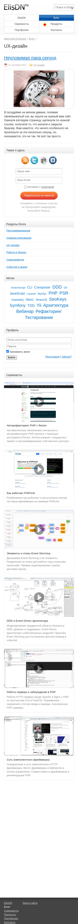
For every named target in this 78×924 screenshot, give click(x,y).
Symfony (18, 305)
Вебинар (25, 311)
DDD (57, 287)
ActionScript (18, 287)
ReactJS (41, 299)
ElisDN (22, 17)
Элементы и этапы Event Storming (28, 553)
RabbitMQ (18, 299)
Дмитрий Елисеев (15, 38)
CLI (29, 287)
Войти (11, 357)
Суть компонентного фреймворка (28, 759)
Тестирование (39, 317)
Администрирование (18, 237)
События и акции (16, 266)
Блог (56, 17)
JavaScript (17, 293)
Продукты (56, 23)
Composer (42, 287)
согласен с (39, 186)
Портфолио (22, 29)
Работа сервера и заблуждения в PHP (31, 692)
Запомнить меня (18, 351)
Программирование (18, 230)
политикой (47, 186)
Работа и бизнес (16, 252)
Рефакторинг (49, 311)
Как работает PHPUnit (21, 493)
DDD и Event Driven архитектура (27, 620)
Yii (39, 305)
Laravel (31, 293)
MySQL (42, 293)
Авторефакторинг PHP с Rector (27, 425)
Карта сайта (30, 903)
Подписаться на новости (39, 195)
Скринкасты (21, 23)
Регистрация (52, 356)
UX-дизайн (38, 65)
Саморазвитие (15, 259)
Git (65, 287)
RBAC (30, 299)
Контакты (56, 29)
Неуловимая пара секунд (30, 57)
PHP (53, 293)
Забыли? (67, 356)
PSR (64, 293)
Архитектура (55, 305)
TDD (31, 306)
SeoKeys (57, 299)
